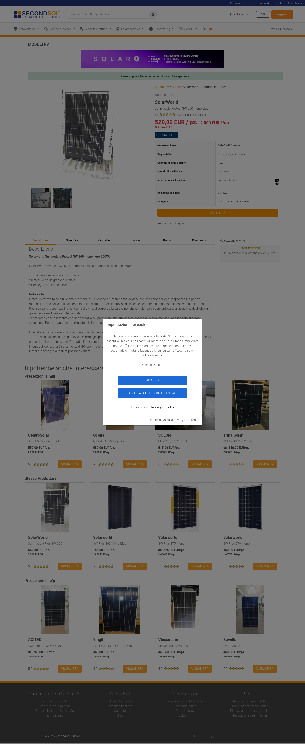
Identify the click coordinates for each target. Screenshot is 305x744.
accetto (152, 380)
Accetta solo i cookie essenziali (152, 391)
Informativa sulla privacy (167, 418)
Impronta (192, 418)
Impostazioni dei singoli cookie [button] (152, 405)
